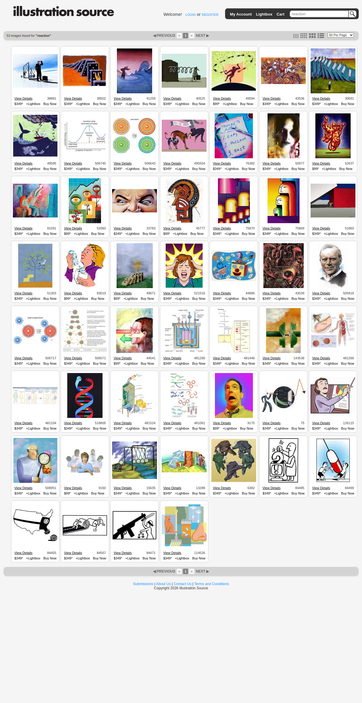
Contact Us (182, 584)
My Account (241, 14)
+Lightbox (33, 104)
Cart (280, 14)
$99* (216, 104)
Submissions (143, 584)
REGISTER (210, 14)
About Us (163, 584)
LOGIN (190, 14)
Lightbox (264, 14)
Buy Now (49, 104)
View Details (23, 98)
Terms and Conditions (211, 584)
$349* (18, 104)
